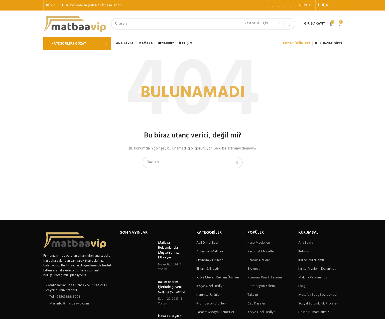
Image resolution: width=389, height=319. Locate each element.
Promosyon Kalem (261, 286)
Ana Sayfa (305, 242)
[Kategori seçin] (262, 24)
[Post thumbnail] (137, 256)
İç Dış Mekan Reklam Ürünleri (217, 277)
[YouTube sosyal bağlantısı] (285, 5)
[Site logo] (74, 24)
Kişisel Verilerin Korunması (317, 268)
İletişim (303, 251)
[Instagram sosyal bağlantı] (279, 5)
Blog (301, 286)
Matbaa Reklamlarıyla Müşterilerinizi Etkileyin (169, 250)
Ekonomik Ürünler (209, 260)
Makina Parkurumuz (312, 277)
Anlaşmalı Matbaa (209, 251)
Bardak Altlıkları (259, 260)
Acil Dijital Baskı (207, 242)
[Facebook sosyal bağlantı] (267, 5)
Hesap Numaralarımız (313, 312)
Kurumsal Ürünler (208, 294)
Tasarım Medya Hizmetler (215, 312)
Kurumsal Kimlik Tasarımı (265, 277)
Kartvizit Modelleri (261, 251)
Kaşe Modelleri (258, 242)
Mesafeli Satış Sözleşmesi (317, 294)
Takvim (252, 294)
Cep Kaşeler (256, 303)
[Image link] (74, 240)
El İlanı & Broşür (207, 268)
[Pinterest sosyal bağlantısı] (291, 5)
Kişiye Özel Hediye (210, 286)
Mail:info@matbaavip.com (69, 303)
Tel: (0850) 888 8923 (64, 297)
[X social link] (273, 5)
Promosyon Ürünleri (211, 303)
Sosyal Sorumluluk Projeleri (318, 303)
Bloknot (253, 268)
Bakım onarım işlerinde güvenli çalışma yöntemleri (172, 287)
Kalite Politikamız (311, 260)
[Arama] (203, 24)
